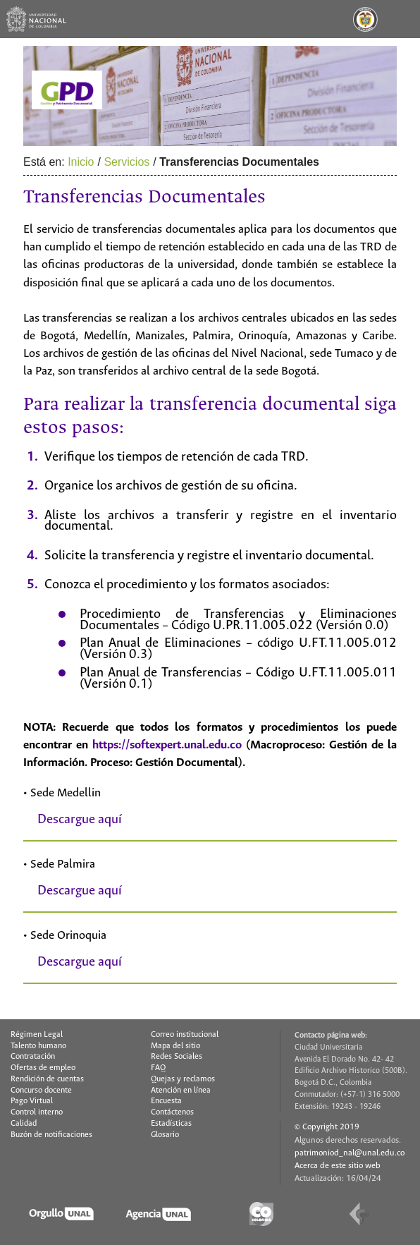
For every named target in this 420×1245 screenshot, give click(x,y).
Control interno (37, 1112)
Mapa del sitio (175, 1046)
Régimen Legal (37, 1035)
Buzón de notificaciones (51, 1135)
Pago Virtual (32, 1101)
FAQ (158, 1068)
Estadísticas (171, 1123)
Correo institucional (184, 1035)
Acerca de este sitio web (338, 1165)
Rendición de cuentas (47, 1079)
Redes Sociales (176, 1056)
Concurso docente (41, 1090)
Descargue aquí (79, 820)
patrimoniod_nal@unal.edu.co (349, 1153)
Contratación (33, 1056)
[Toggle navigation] (401, 19)
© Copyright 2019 (327, 1126)
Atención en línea (181, 1090)
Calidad (24, 1123)
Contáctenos (172, 1112)
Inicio (81, 162)
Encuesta (166, 1101)
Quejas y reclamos (183, 1079)
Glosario (165, 1135)
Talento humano (38, 1046)
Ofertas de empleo (43, 1068)
